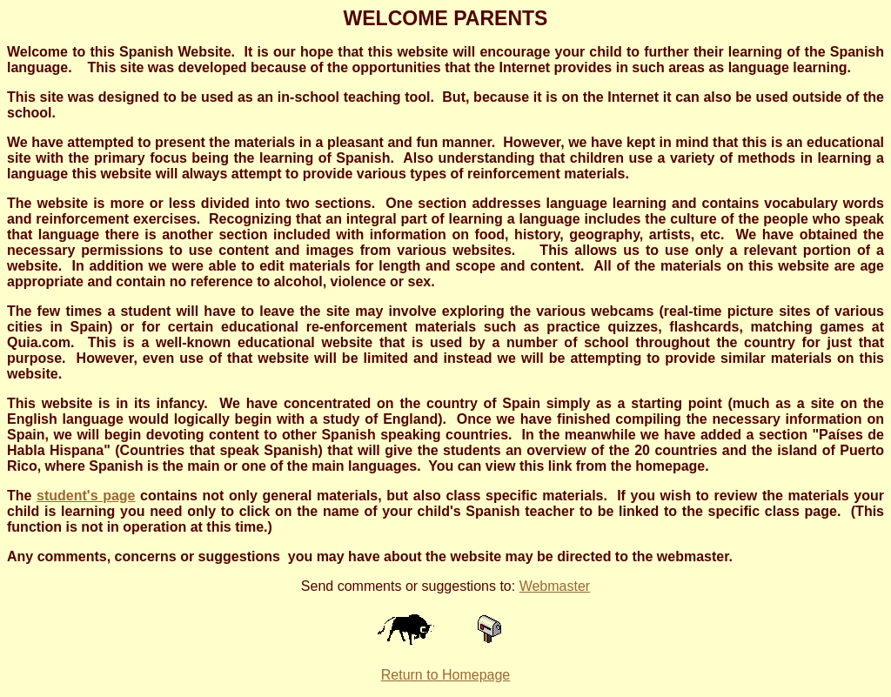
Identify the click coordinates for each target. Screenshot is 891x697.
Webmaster (555, 586)
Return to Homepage (446, 674)
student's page (86, 495)
